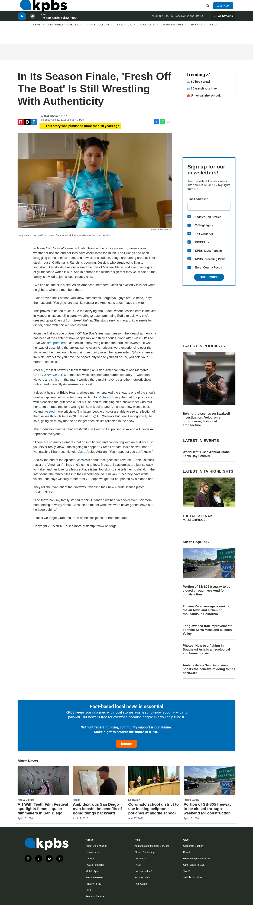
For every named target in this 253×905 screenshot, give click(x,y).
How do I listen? (143, 871)
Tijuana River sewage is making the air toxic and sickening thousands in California (206, 610)
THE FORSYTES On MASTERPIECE (197, 518)
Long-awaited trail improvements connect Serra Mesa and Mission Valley (207, 629)
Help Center (141, 883)
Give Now (225, 9)
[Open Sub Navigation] (43, 36)
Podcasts (147, 36)
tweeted (49, 411)
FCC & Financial (95, 864)
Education (134, 799)
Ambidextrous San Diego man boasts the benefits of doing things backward (209, 669)
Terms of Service (95, 896)
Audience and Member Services (151, 845)
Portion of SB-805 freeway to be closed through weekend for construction (206, 590)
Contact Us (140, 858)
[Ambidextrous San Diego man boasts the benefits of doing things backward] (99, 780)
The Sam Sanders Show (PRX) (59, 27)
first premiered (57, 343)
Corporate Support (193, 845)
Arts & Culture (97, 36)
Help (213, 36)
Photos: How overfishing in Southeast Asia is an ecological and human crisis (206, 649)
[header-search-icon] (208, 9)
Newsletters (92, 852)
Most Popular (196, 542)
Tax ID (186, 871)
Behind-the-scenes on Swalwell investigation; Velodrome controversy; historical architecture (206, 419)
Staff (88, 890)
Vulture (104, 397)
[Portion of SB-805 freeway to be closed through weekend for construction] (209, 780)
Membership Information (196, 858)
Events (196, 36)
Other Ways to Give (194, 864)
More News (29, 761)
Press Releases (94, 877)
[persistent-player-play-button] (22, 25)
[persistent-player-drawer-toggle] (223, 25)
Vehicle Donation (192, 877)
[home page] (41, 9)
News (37, 36)
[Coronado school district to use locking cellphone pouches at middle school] (154, 780)
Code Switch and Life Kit (188, 25)
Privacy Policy (93, 883)
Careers (90, 858)
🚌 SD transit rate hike (201, 88)
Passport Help (142, 877)
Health (76, 799)
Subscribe (209, 277)
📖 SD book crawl (198, 81)
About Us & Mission (96, 845)
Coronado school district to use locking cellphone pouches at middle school (153, 808)
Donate (126, 744)
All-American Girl (54, 375)
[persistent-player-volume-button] (32, 25)
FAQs (137, 864)
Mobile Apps (92, 871)
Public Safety (191, 799)
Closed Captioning (144, 852)
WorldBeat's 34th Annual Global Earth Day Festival (207, 454)
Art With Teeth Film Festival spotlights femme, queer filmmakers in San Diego (43, 808)
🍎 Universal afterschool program (203, 97)
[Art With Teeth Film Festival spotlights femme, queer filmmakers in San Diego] (43, 780)
